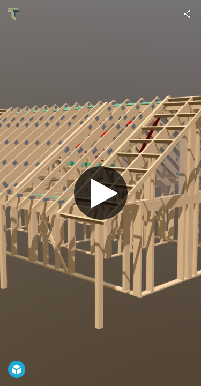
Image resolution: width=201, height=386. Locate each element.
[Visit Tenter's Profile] (14, 14)
